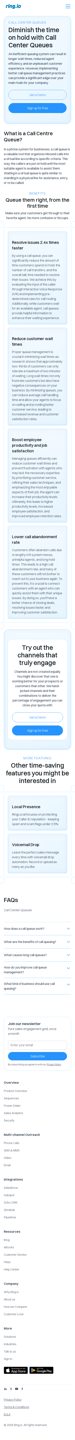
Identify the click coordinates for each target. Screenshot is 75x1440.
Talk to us (10, 1351)
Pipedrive (10, 1217)
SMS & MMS (12, 1150)
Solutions (10, 1337)
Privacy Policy (13, 1399)
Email (7, 1165)
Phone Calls (11, 1143)
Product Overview (15, 1091)
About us (9, 1299)
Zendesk (9, 1210)
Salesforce (11, 1188)
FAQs (7, 1262)
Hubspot (9, 1195)
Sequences (11, 1098)
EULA (7, 1414)
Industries (10, 1344)
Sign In (8, 1359)
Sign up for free (37, 108)
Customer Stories (15, 1254)
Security (9, 1120)
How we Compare (15, 1307)
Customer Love (14, 1314)
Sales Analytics (13, 1113)
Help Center (11, 1269)
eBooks (9, 1247)
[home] (13, 6)
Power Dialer (12, 1106)
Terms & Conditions (16, 1407)
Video (7, 1158)
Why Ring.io (11, 1292)
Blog (7, 1240)
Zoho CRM (10, 1202)
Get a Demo (37, 95)
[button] (67, 6)
